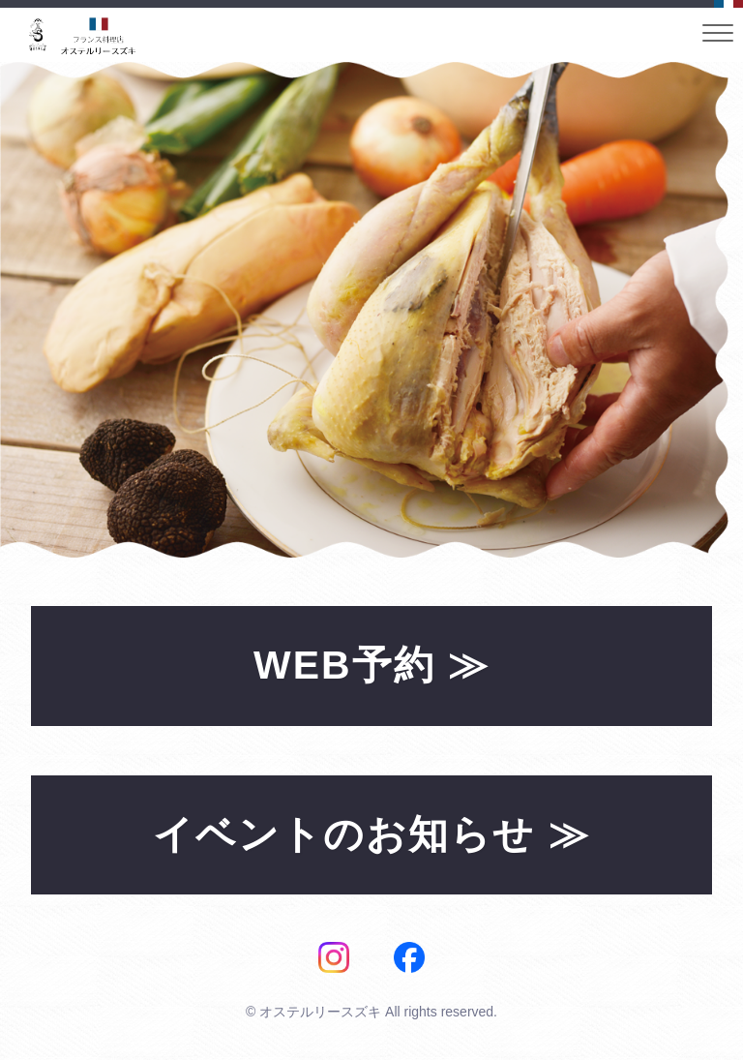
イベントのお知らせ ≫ (371, 834)
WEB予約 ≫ (371, 665)
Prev (25, 309)
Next (703, 309)
